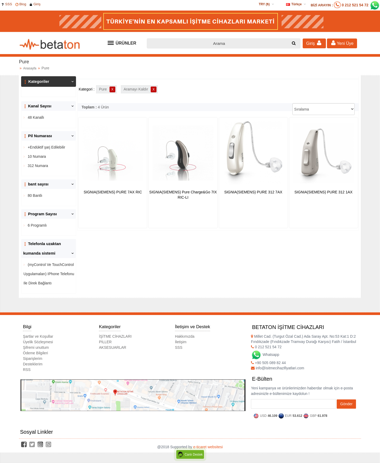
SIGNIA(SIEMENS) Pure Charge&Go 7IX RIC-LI (183, 194)
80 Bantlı (34, 195)
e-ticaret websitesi (208, 447)
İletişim (181, 342)
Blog (20, 4)
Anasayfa (29, 68)
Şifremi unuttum (36, 347)
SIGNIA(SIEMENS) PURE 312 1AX (323, 192)
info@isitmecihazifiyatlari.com (277, 368)
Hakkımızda (184, 336)
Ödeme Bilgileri (35, 353)
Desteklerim (32, 364)
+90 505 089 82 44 (268, 363)
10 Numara (36, 156)
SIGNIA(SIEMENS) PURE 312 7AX (253, 192)
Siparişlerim (32, 358)
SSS (6, 4)
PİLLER (105, 342)
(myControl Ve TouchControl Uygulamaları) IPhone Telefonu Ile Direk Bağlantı (48, 273)
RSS (27, 369)
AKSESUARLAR (112, 347)
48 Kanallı (35, 117)
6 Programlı (37, 225)
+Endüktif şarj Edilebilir (46, 147)
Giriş (34, 4)
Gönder (346, 404)
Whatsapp (265, 354)
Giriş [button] (314, 43)
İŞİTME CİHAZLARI (115, 336)
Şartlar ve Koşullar (38, 336)
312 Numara (37, 166)
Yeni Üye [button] (342, 43)
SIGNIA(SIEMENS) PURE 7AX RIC (113, 192)
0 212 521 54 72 (355, 5)
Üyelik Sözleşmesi (38, 342)
